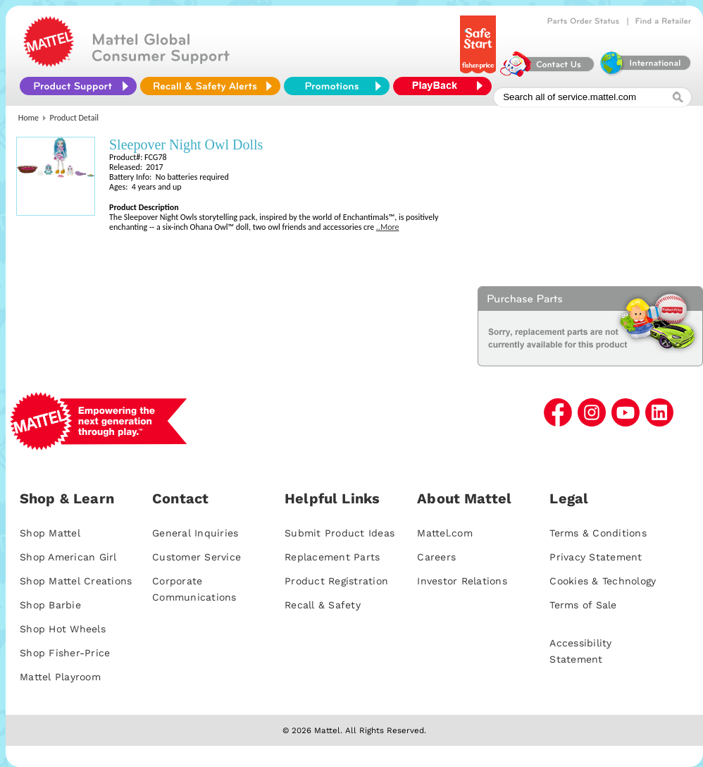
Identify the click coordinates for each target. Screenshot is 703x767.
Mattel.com (445, 533)
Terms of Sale (582, 604)
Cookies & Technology (602, 581)
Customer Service (196, 557)
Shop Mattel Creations (76, 581)
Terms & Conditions (598, 533)
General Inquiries (195, 533)
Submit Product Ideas (339, 533)
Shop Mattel (50, 533)
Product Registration (336, 581)
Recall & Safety (323, 604)
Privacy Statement (595, 557)
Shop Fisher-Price (65, 652)
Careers (436, 557)
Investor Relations (462, 581)
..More (387, 227)
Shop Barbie (50, 604)
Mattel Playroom (60, 676)
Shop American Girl (68, 557)
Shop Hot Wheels (63, 628)
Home (28, 118)
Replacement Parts (332, 557)
